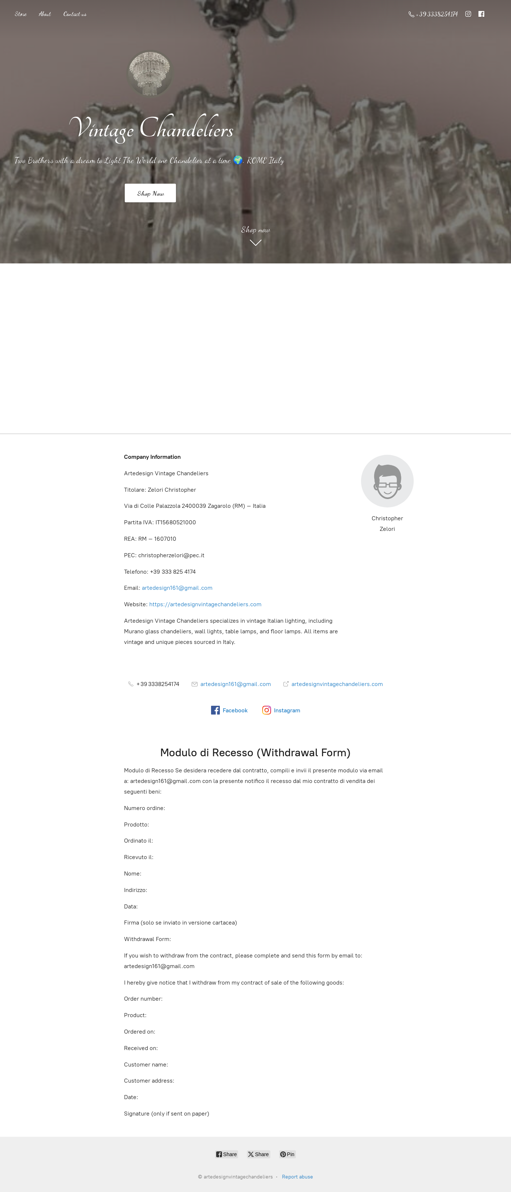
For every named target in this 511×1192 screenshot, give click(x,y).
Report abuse (297, 1177)
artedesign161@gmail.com (177, 587)
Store (20, 13)
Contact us (74, 13)
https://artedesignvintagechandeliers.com (205, 604)
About (45, 13)
